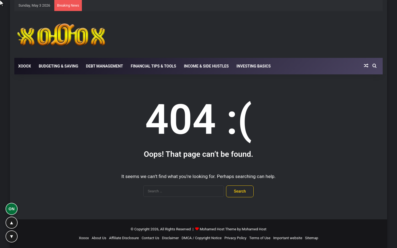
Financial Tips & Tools (153, 66)
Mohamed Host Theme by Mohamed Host (233, 229)
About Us (99, 238)
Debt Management (104, 66)
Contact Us (150, 238)
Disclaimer (170, 238)
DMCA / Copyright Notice (202, 238)
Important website (287, 238)
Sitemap (311, 238)
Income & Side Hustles (206, 66)
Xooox (24, 66)
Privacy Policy (235, 238)
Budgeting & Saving (58, 66)
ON (12, 209)
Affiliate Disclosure (124, 238)
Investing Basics (254, 66)
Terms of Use (259, 238)
